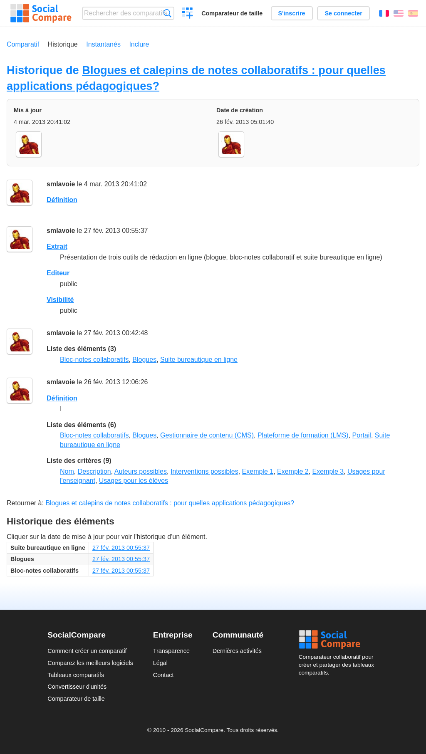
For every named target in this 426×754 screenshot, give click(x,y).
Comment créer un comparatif (86, 651)
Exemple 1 (258, 471)
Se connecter (343, 13)
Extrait (57, 246)
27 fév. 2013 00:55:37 (121, 547)
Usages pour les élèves (133, 480)
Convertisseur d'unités (76, 686)
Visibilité (60, 299)
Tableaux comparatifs (75, 675)
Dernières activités (237, 651)
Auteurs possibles (140, 471)
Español (413, 13)
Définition (62, 199)
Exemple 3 (328, 471)
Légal (160, 663)
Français (384, 13)
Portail (361, 435)
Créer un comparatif (187, 14)
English (399, 13)
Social (339, 640)
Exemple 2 (293, 471)
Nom (67, 471)
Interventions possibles (204, 471)
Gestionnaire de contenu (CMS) (207, 435)
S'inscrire (291, 13)
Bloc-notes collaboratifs (94, 359)
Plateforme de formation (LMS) (303, 435)
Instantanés (103, 44)
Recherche (167, 13)
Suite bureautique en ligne (199, 359)
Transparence (171, 651)
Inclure (139, 44)
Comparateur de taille (232, 13)
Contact (163, 675)
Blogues (144, 359)
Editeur (58, 273)
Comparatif (23, 44)
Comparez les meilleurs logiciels (90, 663)
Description (94, 471)
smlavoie (61, 184)
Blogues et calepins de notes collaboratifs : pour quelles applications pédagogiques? (169, 503)
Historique (63, 44)
